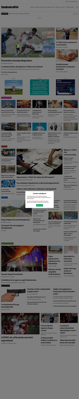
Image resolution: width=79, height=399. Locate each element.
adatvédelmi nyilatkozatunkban (36, 201)
